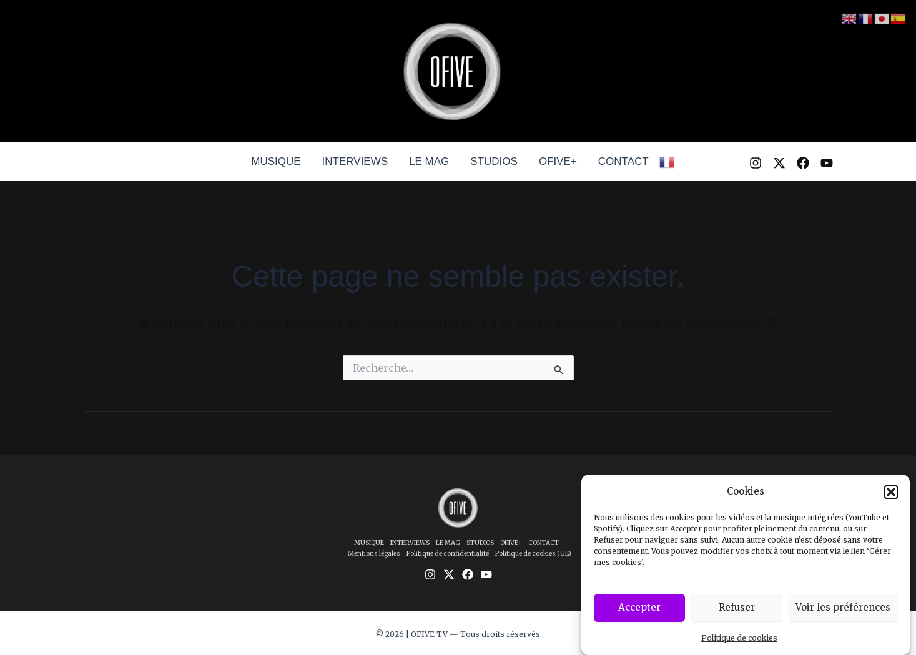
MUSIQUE (275, 161)
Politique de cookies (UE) (533, 553)
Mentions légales (374, 553)
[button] (891, 493)
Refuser (737, 609)
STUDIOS (494, 161)
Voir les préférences (842, 609)
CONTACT (623, 161)
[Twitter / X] (779, 163)
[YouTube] (826, 163)
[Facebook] (803, 163)
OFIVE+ (558, 161)
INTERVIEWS (355, 161)
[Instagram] (755, 163)
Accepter (639, 609)
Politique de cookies (739, 639)
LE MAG (429, 161)
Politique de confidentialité (447, 553)
